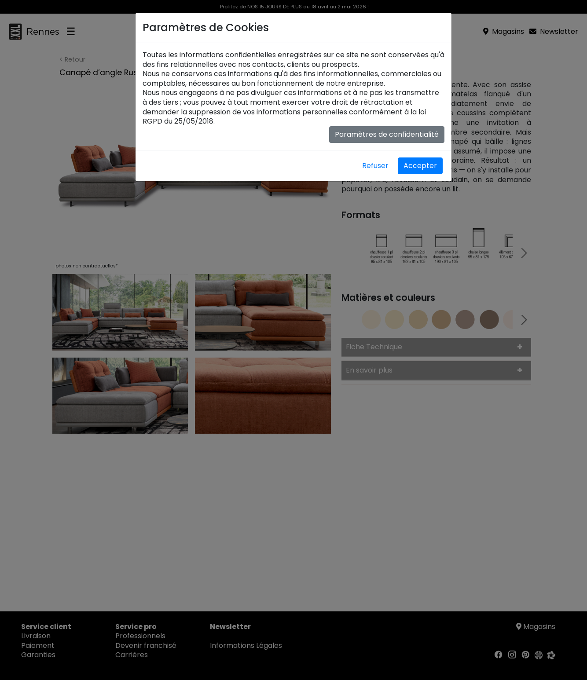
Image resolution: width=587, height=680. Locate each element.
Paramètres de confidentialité (387, 134)
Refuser (375, 166)
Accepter (420, 166)
